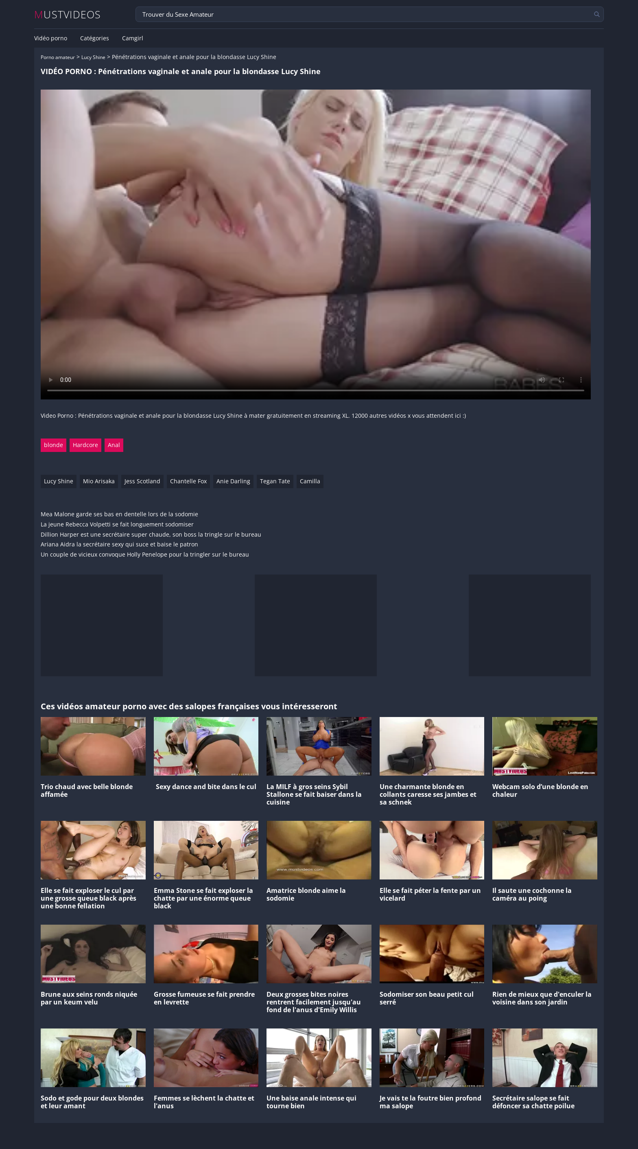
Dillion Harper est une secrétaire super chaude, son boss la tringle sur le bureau (151, 534)
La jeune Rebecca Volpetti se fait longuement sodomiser (117, 524)
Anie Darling (233, 481)
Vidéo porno (50, 38)
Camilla (310, 481)
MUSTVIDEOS (67, 14)
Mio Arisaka (99, 481)
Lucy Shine (93, 57)
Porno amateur (58, 57)
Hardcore (85, 445)
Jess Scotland (142, 481)
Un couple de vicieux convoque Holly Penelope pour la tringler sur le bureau (145, 554)
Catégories (94, 38)
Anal (114, 445)
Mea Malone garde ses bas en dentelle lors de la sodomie (119, 514)
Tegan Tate (275, 481)
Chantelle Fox (188, 481)
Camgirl (132, 38)
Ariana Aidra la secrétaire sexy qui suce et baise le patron (119, 544)
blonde (53, 445)
